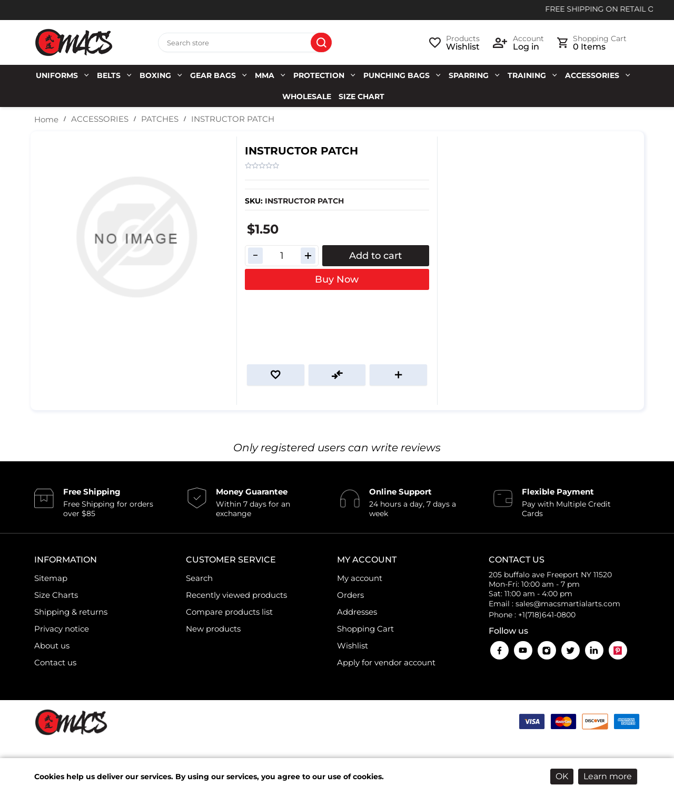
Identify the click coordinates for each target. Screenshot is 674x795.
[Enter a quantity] (281, 256)
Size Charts (56, 595)
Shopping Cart (365, 629)
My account (359, 578)
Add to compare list (337, 374)
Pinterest (618, 650)
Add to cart (375, 255)
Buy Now (337, 279)
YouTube (523, 650)
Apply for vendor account (386, 662)
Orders (350, 595)
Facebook (499, 650)
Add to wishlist (275, 374)
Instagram (547, 650)
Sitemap (50, 578)
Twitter (570, 650)
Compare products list (229, 612)
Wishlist (352, 646)
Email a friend (398, 374)
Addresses (357, 612)
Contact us (55, 662)
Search (321, 42)
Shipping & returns (70, 612)
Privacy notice (61, 629)
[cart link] (592, 42)
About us (52, 646)
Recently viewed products (236, 595)
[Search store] (245, 42)
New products (213, 629)
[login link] (518, 42)
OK (562, 776)
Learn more (607, 776)
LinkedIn (594, 650)
